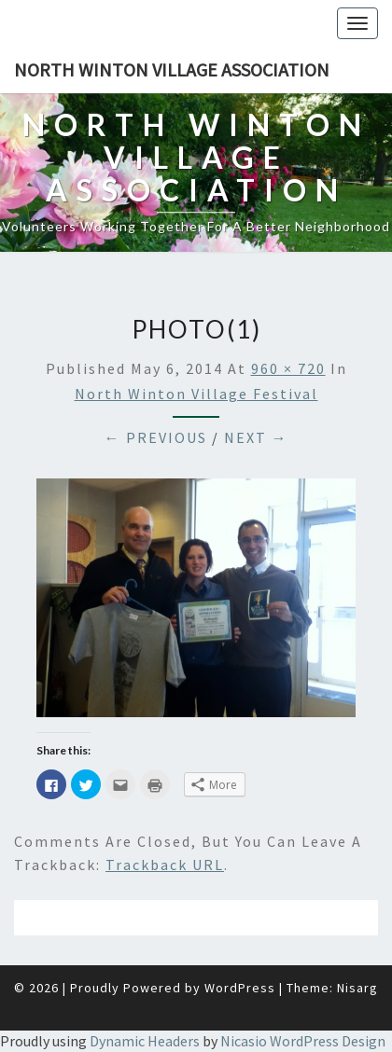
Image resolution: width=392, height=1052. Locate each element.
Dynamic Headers (145, 1040)
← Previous (156, 437)
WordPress (239, 987)
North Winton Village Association (171, 69)
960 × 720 (288, 368)
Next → (256, 437)
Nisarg (357, 987)
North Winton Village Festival (196, 393)
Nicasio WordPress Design (302, 1040)
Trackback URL (164, 864)
